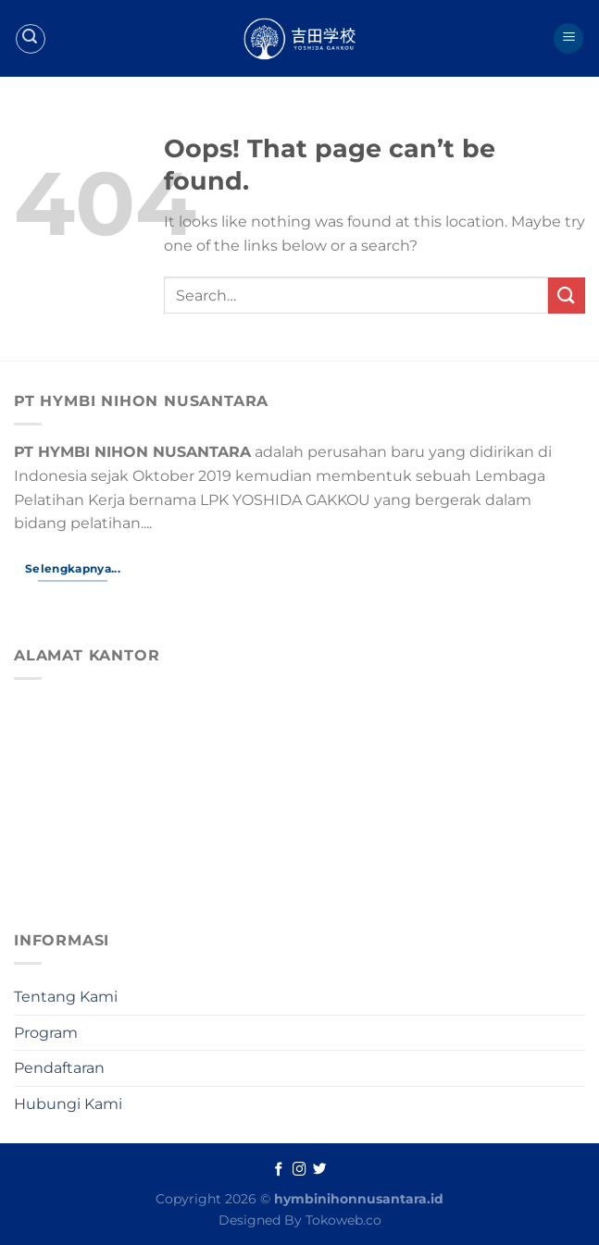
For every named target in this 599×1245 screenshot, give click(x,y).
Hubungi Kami (68, 1104)
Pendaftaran (59, 1068)
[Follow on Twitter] (320, 1170)
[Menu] (568, 38)
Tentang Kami (66, 996)
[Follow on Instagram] (299, 1170)
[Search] (30, 39)
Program (46, 1033)
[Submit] (566, 295)
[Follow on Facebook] (279, 1170)
